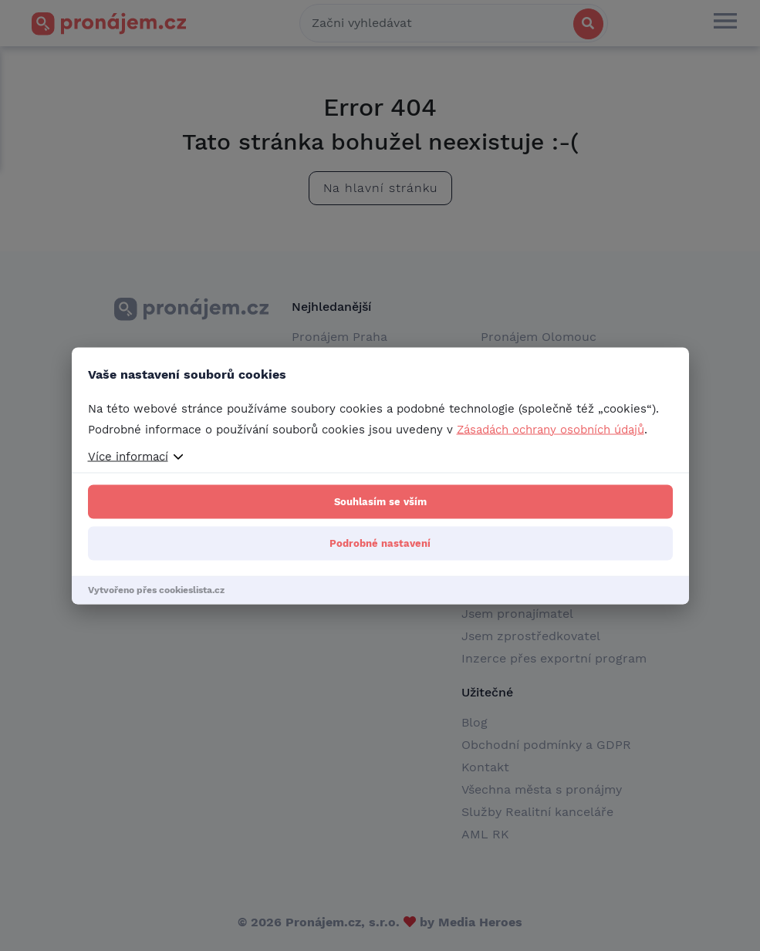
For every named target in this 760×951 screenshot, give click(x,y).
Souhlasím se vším (380, 501)
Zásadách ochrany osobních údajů (550, 429)
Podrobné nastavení (380, 542)
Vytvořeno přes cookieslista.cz (156, 589)
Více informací (128, 456)
